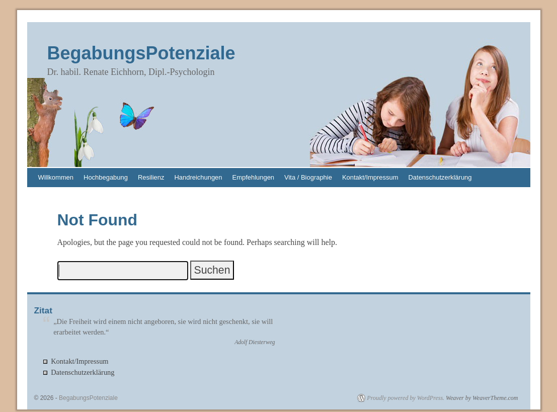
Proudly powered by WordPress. (405, 397)
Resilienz (151, 177)
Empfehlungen (253, 177)
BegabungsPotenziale (141, 53)
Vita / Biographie (308, 177)
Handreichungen (198, 177)
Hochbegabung (106, 177)
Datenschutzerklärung (440, 177)
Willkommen (56, 177)
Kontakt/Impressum (370, 177)
